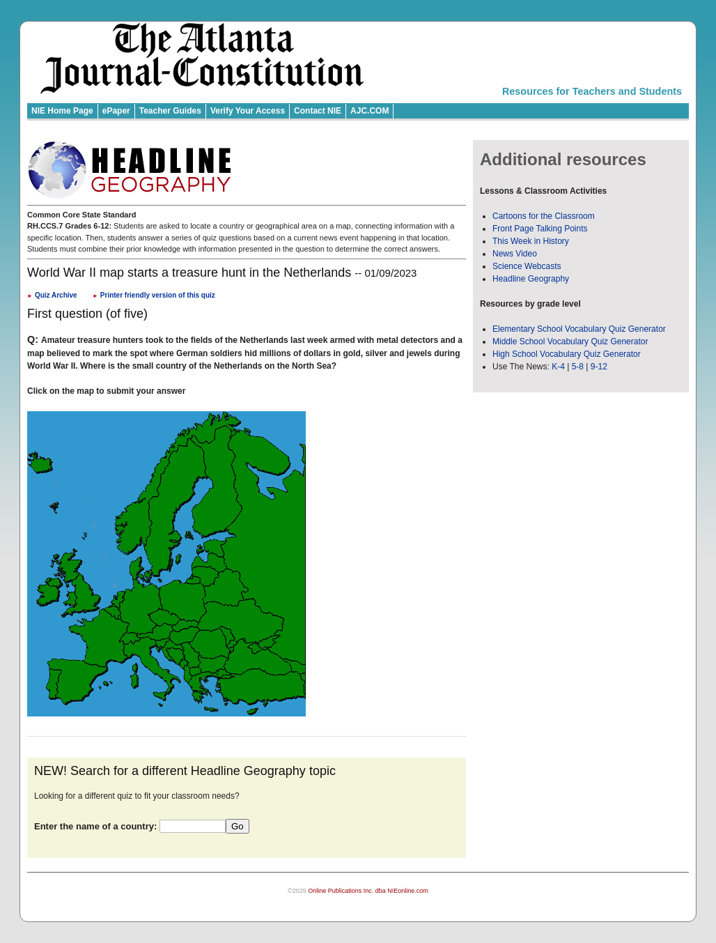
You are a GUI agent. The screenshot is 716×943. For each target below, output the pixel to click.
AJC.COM (369, 111)
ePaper (116, 111)
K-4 (558, 366)
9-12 (599, 366)
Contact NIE (317, 111)
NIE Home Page (62, 111)
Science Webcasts (526, 266)
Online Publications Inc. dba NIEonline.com (368, 890)
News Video (514, 254)
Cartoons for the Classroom (543, 216)
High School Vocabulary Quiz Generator (566, 354)
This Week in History (530, 241)
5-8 (579, 366)
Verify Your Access (247, 111)
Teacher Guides (170, 111)
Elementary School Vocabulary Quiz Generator (579, 329)
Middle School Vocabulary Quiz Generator (570, 341)
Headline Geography (530, 279)
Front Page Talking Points (540, 228)
